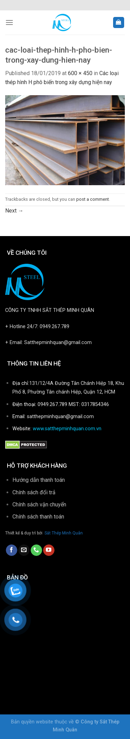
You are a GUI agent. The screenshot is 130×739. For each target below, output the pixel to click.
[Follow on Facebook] (11, 550)
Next (14, 210)
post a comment (92, 199)
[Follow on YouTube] (48, 550)
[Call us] (36, 550)
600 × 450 (80, 73)
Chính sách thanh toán (39, 516)
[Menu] (9, 22)
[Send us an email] (24, 550)
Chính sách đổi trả (34, 492)
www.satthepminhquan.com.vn (67, 429)
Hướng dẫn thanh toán (38, 480)
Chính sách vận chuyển (39, 504)
